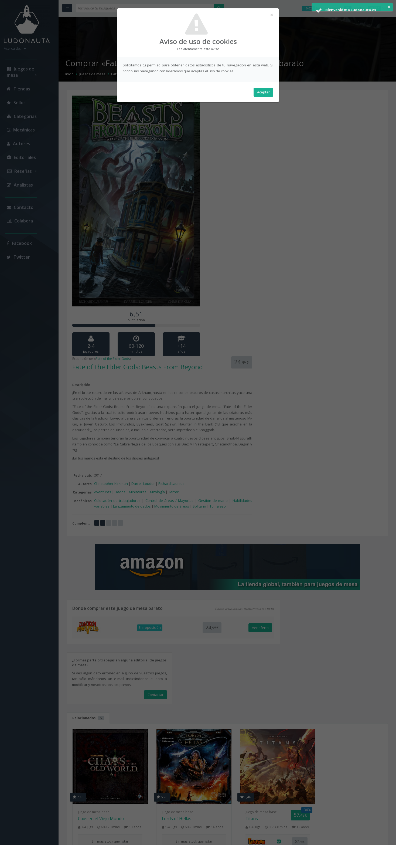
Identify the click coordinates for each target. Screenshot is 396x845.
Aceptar (263, 92)
